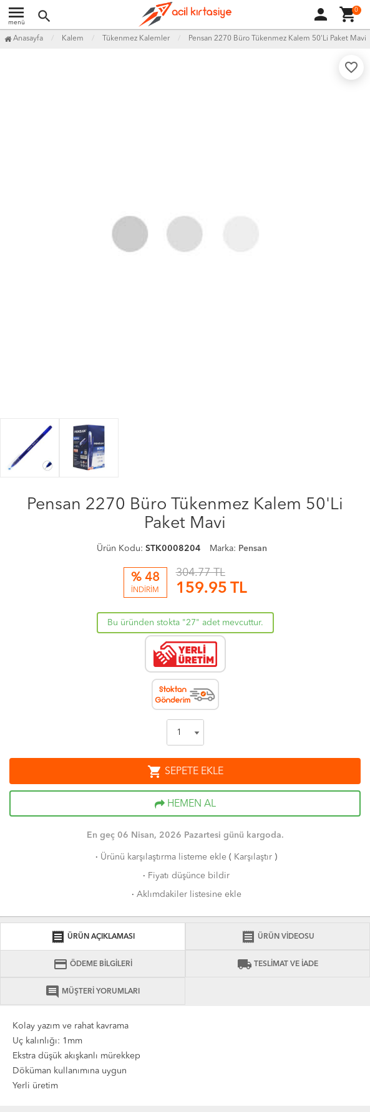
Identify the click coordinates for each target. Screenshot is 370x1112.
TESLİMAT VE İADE (277, 964)
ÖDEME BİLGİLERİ (92, 964)
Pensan (252, 548)
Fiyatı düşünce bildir (185, 875)
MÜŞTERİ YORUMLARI (92, 991)
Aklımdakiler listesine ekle (185, 894)
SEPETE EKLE (185, 771)
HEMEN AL (185, 804)
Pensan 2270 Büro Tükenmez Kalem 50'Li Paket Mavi (277, 38)
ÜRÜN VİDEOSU (277, 937)
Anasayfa (23, 38)
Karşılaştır (253, 857)
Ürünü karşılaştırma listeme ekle (159, 857)
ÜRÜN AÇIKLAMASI (93, 937)
